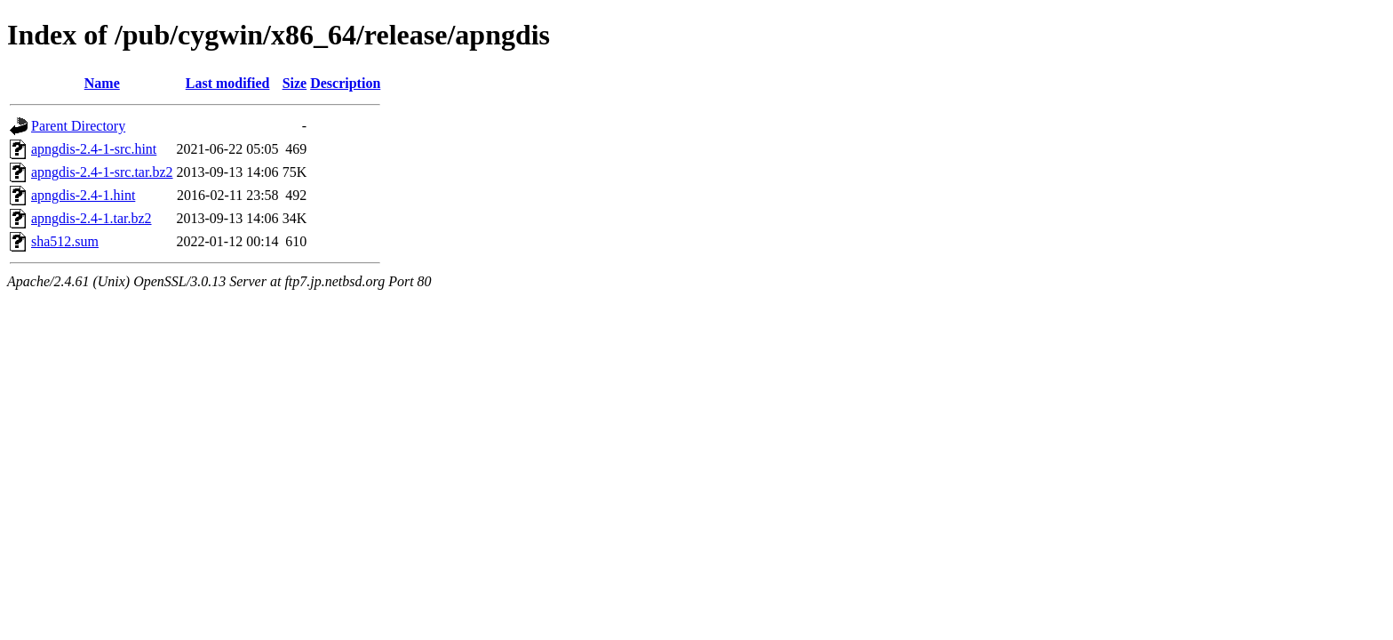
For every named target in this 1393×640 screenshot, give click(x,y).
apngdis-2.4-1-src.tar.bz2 (102, 172)
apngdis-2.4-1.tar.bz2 (91, 218)
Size (295, 83)
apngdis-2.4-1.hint (83, 195)
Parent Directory (78, 125)
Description (345, 83)
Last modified (228, 83)
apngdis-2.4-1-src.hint (93, 148)
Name (102, 83)
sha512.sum (65, 241)
